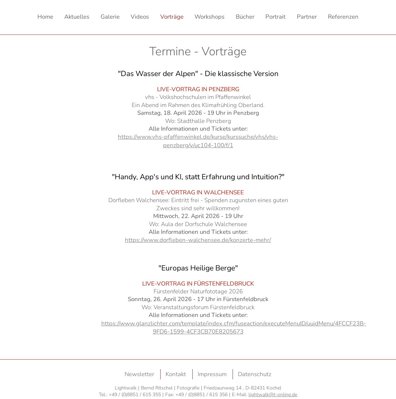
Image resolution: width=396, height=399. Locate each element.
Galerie (110, 17)
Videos (140, 17)
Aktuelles (76, 17)
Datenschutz (254, 374)
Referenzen (343, 17)
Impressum (212, 374)
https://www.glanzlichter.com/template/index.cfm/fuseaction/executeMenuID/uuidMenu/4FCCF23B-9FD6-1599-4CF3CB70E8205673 (233, 327)
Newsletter (139, 374)
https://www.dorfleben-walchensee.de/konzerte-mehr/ (198, 240)
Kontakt (176, 374)
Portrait (275, 17)
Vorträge (172, 17)
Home (45, 17)
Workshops (209, 17)
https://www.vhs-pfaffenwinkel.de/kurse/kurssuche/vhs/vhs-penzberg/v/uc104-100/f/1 (198, 141)
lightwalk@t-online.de (272, 394)
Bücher (245, 17)
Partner (307, 17)
